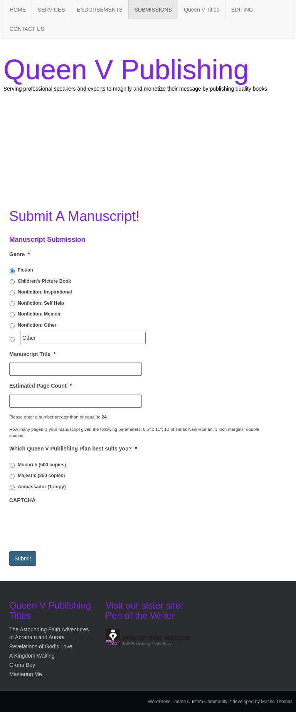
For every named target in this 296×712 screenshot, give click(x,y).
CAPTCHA (22, 500)
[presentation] (67, 524)
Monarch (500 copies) (42, 464)
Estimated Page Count (40, 386)
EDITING (242, 10)
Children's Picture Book (44, 281)
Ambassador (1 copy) (42, 486)
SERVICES (51, 10)
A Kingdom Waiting (32, 656)
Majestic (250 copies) (41, 475)
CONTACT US (27, 29)
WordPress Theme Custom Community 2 (189, 701)
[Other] (83, 338)
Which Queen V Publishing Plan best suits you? (73, 448)
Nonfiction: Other (37, 325)
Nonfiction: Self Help (41, 303)
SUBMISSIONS (153, 10)
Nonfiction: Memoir (39, 314)
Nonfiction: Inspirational (45, 292)
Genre (19, 254)
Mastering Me (25, 674)
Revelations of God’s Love (40, 646)
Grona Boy (22, 665)
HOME (18, 10)
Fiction (25, 270)
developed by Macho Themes (262, 701)
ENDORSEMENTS (100, 10)
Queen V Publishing (126, 69)
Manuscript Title (32, 354)
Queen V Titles (201, 10)
